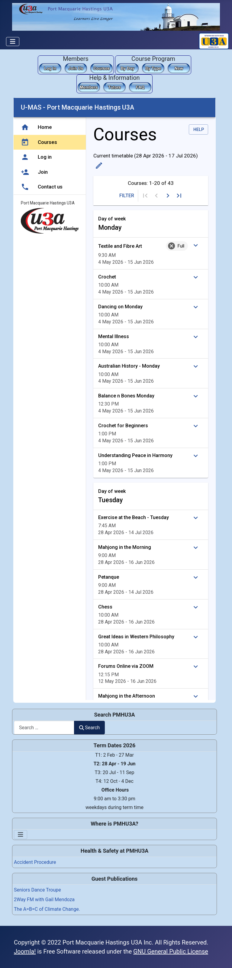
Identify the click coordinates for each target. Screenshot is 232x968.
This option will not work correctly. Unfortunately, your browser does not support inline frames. (114, 399)
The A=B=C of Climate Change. (47, 909)
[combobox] (44, 727)
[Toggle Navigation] (12, 41)
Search (89, 727)
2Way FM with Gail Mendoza (44, 899)
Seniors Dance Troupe (37, 890)
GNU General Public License (170, 951)
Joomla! (25, 951)
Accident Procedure (35, 862)
